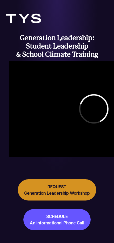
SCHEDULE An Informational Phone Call (57, 220)
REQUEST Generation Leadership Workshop (57, 190)
